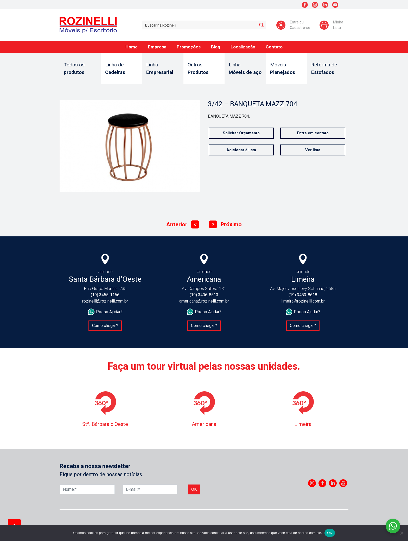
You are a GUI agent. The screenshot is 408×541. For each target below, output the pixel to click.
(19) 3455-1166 (105, 294)
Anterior (182, 225)
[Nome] (87, 489)
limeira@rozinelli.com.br (303, 301)
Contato (274, 46)
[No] (401, 533)
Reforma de (327, 69)
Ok (194, 489)
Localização (243, 46)
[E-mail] (150, 489)
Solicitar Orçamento (241, 133)
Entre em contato (313, 133)
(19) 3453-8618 (303, 294)
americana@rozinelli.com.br (204, 301)
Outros (204, 69)
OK (329, 533)
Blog (215, 46)
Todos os (80, 69)
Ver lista (312, 150)
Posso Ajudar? (105, 312)
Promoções (189, 46)
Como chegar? (105, 325)
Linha (162, 69)
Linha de (121, 69)
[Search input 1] (200, 25)
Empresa (157, 46)
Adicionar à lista (241, 150)
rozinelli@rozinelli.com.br (105, 301)
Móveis (286, 69)
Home (131, 46)
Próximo (225, 225)
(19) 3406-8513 (204, 294)
